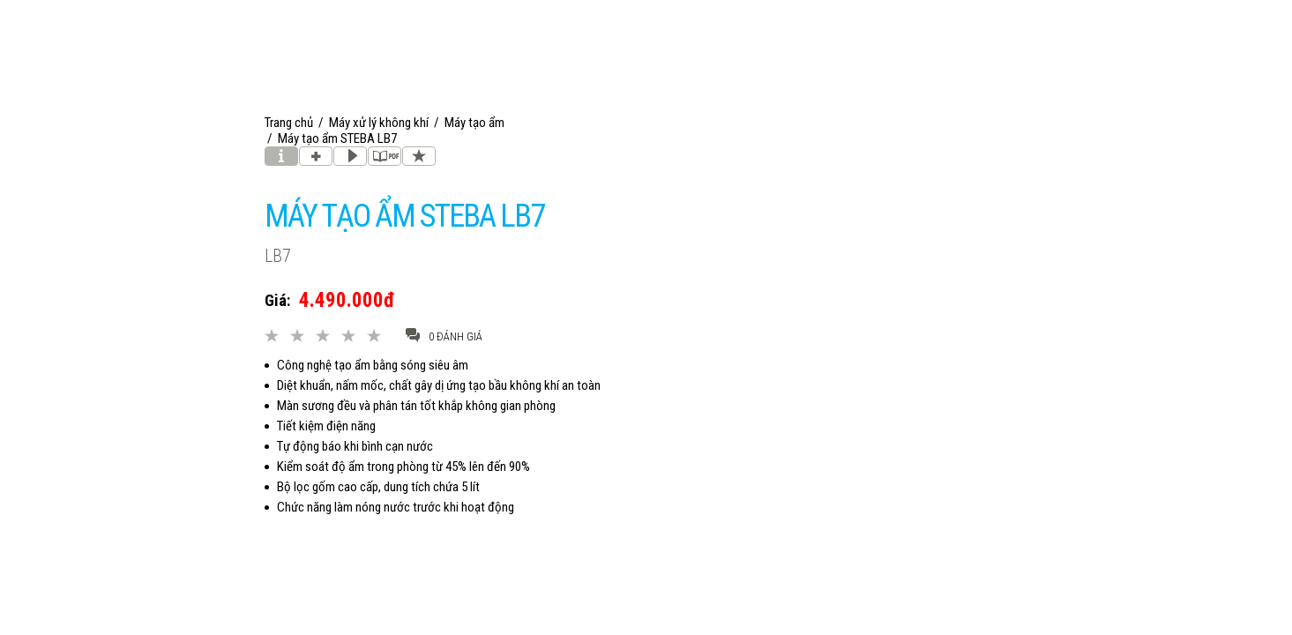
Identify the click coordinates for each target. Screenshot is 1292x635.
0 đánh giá (444, 335)
